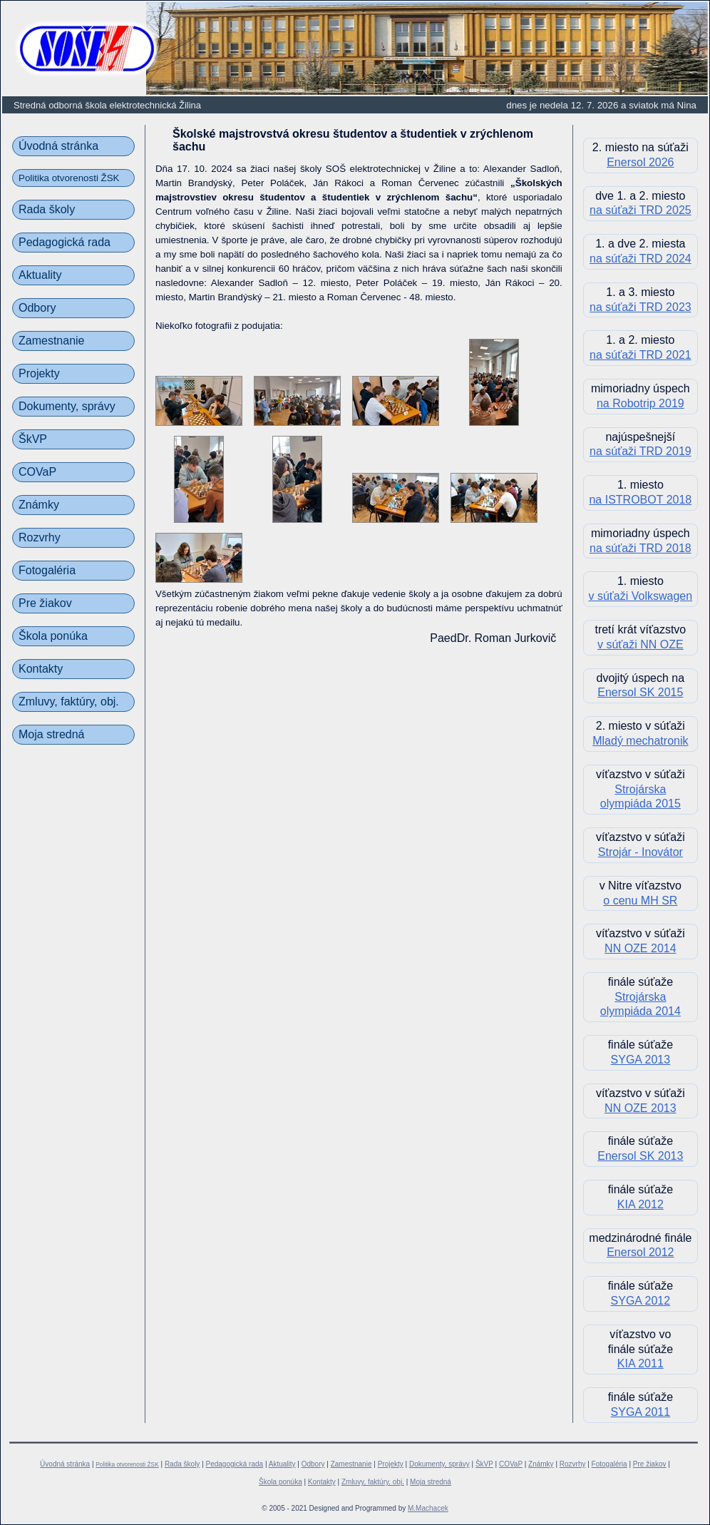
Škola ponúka (53, 636)
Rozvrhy (40, 537)
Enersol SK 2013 (640, 1156)
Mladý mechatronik (640, 741)
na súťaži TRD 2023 (640, 307)
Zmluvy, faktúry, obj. (69, 701)
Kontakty (41, 669)
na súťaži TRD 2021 (640, 355)
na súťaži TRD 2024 (640, 259)
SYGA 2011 (641, 1412)
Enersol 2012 (640, 1252)
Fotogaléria (47, 570)
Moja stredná (52, 734)
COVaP (37, 472)
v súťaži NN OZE (640, 644)
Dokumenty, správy (67, 406)
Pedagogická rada (64, 242)
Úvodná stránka (58, 146)
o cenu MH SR (640, 900)
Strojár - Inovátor (640, 852)
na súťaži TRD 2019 (640, 451)
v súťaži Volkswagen (641, 596)
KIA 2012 (640, 1204)
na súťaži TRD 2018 (640, 548)
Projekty (39, 373)
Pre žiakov (45, 603)
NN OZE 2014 (640, 948)
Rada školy (47, 209)
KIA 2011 (640, 1363)
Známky (39, 505)
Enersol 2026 (640, 162)
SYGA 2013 (641, 1060)
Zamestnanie (52, 341)
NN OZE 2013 (640, 1108)
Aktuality (40, 275)
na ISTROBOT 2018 (640, 500)
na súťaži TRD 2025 (640, 210)
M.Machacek (428, 1508)
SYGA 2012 (641, 1301)
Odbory (37, 308)
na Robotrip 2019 (640, 403)
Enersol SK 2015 (640, 692)
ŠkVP (33, 439)
